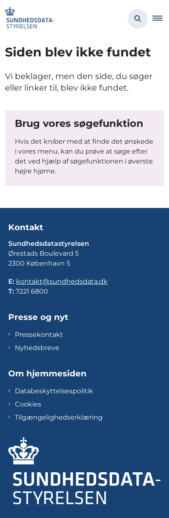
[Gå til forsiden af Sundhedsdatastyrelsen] (27, 19)
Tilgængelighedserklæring (59, 417)
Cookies (28, 404)
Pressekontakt (39, 334)
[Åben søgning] (138, 19)
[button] (161, 19)
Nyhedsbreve (37, 348)
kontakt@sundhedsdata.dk (62, 281)
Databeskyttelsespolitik (54, 391)
